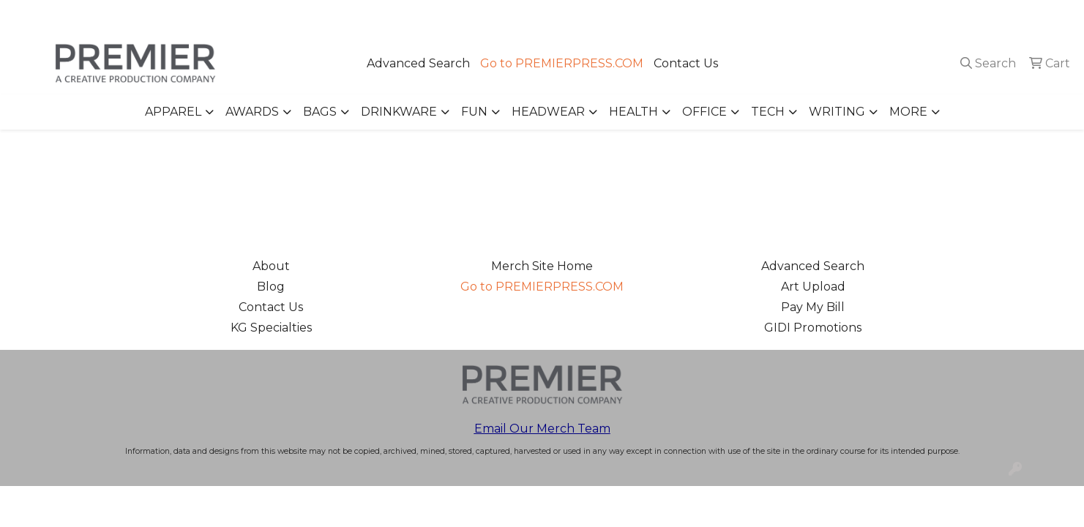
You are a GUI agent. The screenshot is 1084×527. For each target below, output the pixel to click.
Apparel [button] (173, 112)
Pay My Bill (813, 307)
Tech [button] (768, 112)
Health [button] (633, 112)
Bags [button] (320, 112)
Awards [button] (252, 112)
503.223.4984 (862, 16)
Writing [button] (837, 112)
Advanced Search (418, 63)
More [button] (908, 112)
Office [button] (704, 112)
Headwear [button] (548, 112)
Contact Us (686, 63)
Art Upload (813, 287)
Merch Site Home (542, 266)
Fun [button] (474, 112)
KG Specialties (271, 327)
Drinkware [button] (399, 112)
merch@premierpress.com (989, 16)
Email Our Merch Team (542, 429)
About (271, 266)
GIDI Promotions (812, 327)
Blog (271, 287)
